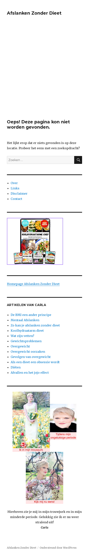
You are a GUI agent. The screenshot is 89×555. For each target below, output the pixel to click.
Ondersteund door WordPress (58, 547)
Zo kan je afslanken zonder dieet (35, 325)
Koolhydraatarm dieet (27, 330)
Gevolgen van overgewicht (31, 357)
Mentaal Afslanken (25, 320)
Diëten (16, 367)
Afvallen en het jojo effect (30, 372)
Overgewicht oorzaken (28, 351)
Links (15, 188)
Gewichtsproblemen (26, 341)
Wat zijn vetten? (22, 336)
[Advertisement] (44, 72)
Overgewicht (20, 346)
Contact (16, 199)
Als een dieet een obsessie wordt (35, 362)
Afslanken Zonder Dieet (34, 13)
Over (14, 183)
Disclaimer (19, 193)
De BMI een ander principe (31, 315)
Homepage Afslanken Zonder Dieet (33, 284)
